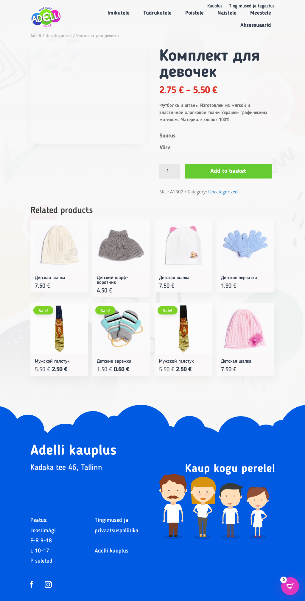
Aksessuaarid (255, 25)
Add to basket (228, 171)
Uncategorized (59, 36)
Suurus (167, 136)
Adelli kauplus (111, 551)
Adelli (35, 36)
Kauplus (214, 6)
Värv (165, 148)
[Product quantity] (169, 171)
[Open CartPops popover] (290, 586)
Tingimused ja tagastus (252, 6)
